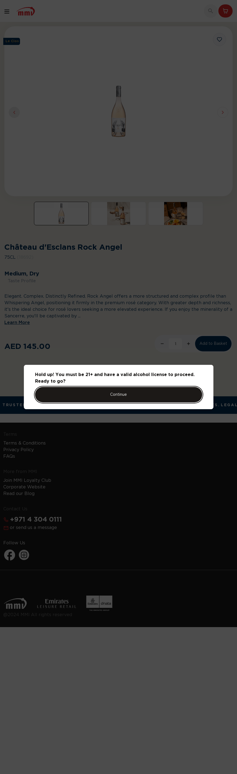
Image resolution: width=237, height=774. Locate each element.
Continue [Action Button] (118, 394)
